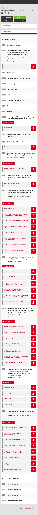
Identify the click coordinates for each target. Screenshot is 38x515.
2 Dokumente (7, 31)
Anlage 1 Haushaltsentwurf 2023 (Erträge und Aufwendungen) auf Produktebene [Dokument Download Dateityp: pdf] (15, 215)
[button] (33, 66)
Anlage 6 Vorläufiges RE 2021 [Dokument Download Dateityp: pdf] (11, 457)
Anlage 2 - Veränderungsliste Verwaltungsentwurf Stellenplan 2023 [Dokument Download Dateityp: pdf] (13, 283)
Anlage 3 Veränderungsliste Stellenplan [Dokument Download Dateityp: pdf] (14, 439)
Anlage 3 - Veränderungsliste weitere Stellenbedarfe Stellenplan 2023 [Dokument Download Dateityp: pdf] (13, 290)
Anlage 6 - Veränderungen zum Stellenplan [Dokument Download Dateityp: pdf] (15, 244)
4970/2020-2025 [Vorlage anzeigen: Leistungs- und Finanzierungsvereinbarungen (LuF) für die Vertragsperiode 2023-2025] (9, 123)
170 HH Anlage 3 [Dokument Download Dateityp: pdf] (8, 398)
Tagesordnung (19, 17)
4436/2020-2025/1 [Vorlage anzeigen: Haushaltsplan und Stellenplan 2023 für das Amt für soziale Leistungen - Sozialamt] (9, 422)
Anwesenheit (19, 21)
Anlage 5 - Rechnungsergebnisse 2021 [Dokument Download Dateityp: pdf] (13, 301)
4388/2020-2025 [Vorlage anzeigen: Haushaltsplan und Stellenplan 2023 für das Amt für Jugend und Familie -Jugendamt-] (9, 266)
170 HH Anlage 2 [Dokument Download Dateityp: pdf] (8, 393)
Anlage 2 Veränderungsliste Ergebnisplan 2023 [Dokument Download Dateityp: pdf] (16, 220)
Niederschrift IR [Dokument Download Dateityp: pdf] (8, 66)
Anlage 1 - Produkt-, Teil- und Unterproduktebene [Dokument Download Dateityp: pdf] (11, 277)
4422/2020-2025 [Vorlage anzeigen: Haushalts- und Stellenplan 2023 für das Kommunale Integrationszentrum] (9, 382)
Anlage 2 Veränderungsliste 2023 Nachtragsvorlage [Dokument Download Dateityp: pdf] (12, 434)
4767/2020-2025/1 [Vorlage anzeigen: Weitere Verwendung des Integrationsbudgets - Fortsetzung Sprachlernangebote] (9, 163)
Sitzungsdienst (29, 508)
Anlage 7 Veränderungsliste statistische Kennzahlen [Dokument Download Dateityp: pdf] (14, 463)
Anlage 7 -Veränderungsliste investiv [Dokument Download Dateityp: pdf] (13, 250)
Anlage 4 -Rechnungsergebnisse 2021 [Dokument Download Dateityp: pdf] (13, 232)
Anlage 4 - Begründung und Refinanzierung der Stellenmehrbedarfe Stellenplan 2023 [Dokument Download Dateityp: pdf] (16, 296)
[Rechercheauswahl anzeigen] (2, 8)
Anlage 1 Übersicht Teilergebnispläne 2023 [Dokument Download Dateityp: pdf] (15, 427)
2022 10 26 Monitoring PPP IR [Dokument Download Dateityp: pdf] (11, 183)
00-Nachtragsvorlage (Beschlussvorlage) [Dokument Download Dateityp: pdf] (14, 168)
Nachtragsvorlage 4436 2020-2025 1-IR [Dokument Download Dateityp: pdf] (14, 469)
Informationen (7, 17)
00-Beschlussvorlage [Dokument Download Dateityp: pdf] (9, 208)
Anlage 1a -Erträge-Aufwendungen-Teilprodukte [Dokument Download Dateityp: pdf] (16, 338)
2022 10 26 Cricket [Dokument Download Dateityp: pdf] (8, 146)
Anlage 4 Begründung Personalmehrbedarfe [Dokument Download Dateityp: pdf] (15, 445)
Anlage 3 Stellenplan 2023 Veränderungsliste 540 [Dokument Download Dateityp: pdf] (15, 227)
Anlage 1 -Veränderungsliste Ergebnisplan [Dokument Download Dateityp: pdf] (14, 332)
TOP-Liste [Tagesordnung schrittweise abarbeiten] (7, 21)
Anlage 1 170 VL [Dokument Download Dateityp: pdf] (8, 404)
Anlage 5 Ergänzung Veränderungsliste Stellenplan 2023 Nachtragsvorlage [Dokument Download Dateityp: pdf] (14, 451)
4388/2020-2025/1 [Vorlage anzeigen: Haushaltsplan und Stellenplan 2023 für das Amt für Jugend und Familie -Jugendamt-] (9, 321)
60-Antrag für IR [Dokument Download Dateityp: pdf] (8, 127)
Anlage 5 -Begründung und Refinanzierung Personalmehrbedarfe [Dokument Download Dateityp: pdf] (15, 239)
